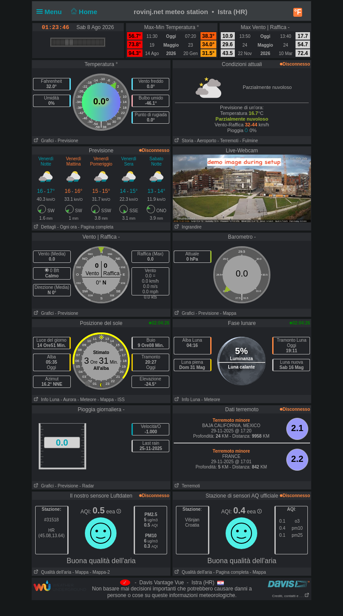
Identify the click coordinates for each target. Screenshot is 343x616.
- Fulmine (249, 140)
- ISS (119, 399)
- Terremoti (228, 140)
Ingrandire (187, 227)
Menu (51, 11)
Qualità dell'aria (51, 572)
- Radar (87, 485)
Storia (183, 140)
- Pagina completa (95, 227)
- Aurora (69, 399)
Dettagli (44, 227)
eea (113, 512)
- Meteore (86, 399)
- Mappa (228, 313)
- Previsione (66, 140)
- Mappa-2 (98, 572)
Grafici (43, 140)
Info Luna (45, 399)
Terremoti (186, 485)
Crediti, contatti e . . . (291, 596)
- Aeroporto (205, 140)
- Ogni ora (67, 227)
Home (83, 11)
